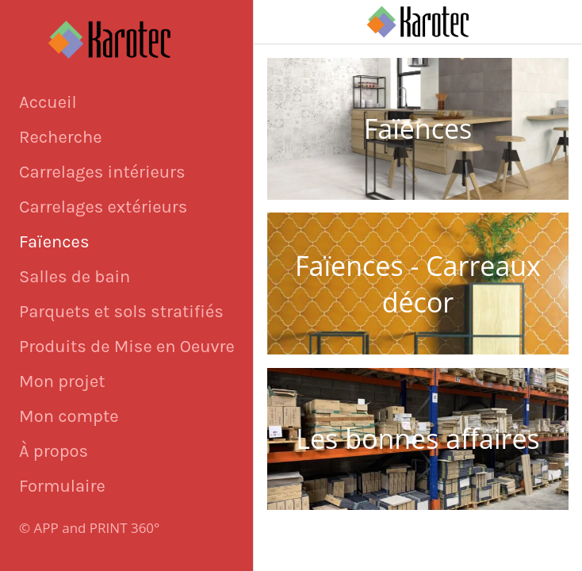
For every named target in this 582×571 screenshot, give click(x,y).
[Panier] (520, 22)
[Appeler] (560, 22)
